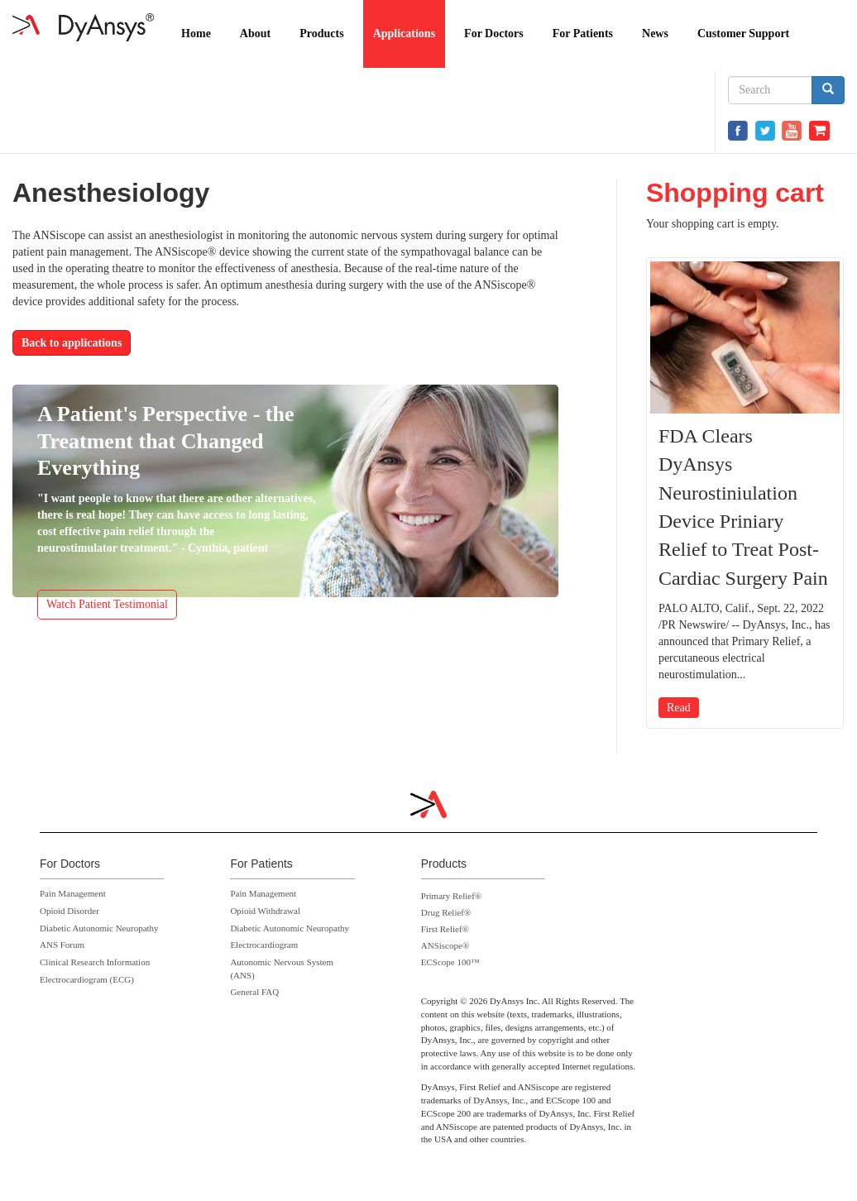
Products (321, 33)
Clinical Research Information (95, 962)
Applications (404, 33)
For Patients (583, 33)
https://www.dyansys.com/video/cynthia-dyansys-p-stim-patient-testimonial (285, 519)
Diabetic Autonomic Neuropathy (99, 928)
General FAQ (254, 992)
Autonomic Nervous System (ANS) (281, 968)
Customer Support (743, 33)
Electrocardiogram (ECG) (87, 979)
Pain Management (73, 893)
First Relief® (445, 929)
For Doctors (494, 33)
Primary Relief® (451, 896)
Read (679, 707)
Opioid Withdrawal (265, 911)
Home (196, 33)
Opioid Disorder (69, 911)
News (655, 33)
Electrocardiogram (264, 945)
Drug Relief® (446, 912)
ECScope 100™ (450, 962)
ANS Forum (62, 945)
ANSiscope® (445, 945)
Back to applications (72, 343)
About (255, 33)
